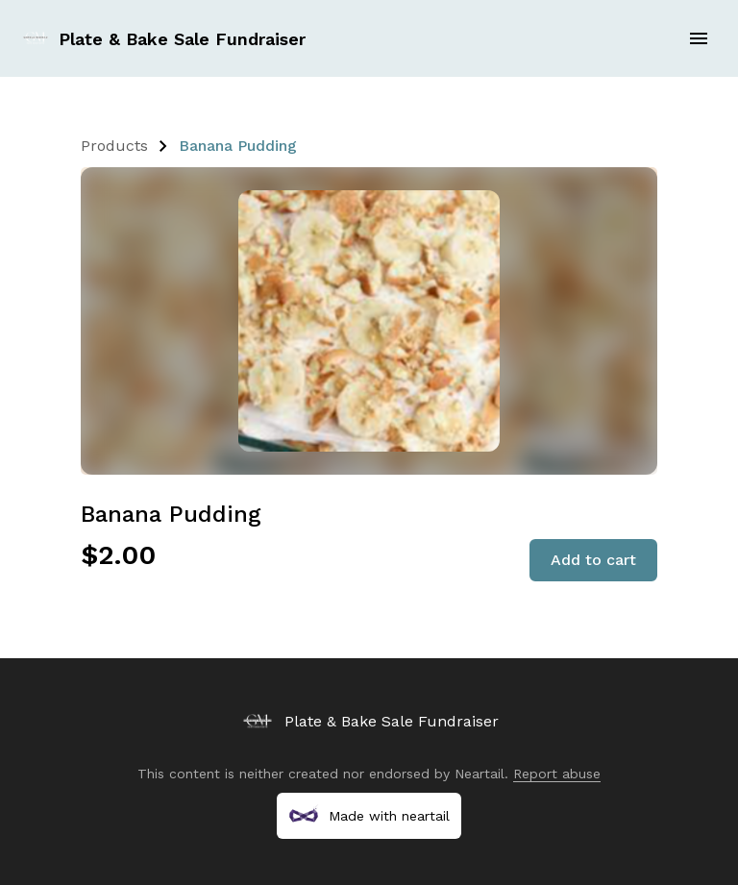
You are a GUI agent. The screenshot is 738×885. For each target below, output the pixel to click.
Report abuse (557, 773)
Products (114, 145)
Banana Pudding (238, 145)
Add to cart (593, 560)
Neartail (479, 773)
